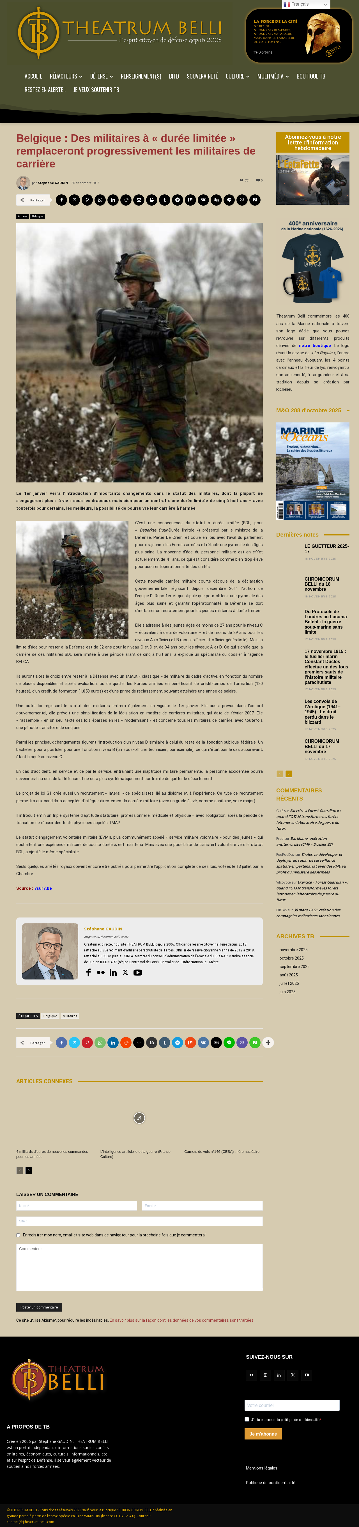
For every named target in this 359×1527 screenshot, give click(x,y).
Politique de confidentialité (270, 1482)
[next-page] (28, 1170)
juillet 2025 (289, 983)
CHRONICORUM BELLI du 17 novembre (322, 746)
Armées (22, 216)
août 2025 (289, 975)
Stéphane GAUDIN (53, 183)
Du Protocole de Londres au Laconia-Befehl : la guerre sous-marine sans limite (326, 622)
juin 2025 (288, 992)
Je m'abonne (263, 1433)
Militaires (70, 1016)
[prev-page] (19, 1170)
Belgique (37, 216)
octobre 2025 (292, 958)
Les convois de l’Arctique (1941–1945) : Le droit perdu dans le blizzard (322, 712)
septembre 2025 (295, 966)
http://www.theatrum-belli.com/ (106, 937)
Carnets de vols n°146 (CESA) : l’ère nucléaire (221, 1151)
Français (296, 4)
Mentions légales (261, 1467)
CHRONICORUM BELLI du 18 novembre (322, 584)
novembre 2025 (294, 950)
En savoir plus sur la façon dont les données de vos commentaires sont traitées (182, 1320)
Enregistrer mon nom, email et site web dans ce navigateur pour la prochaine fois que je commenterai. (114, 1234)
